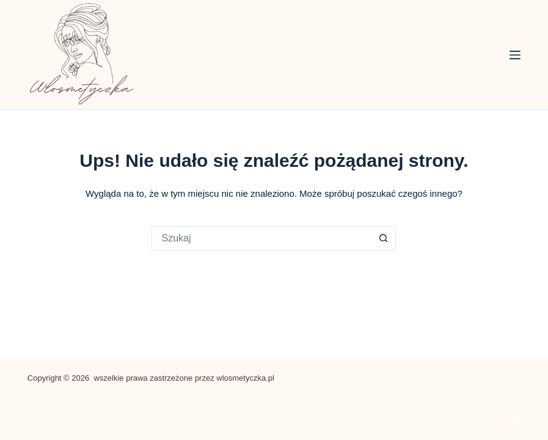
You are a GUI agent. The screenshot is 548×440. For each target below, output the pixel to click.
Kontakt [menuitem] (507, 419)
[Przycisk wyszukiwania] (383, 238)
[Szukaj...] (261, 238)
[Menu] (515, 55)
